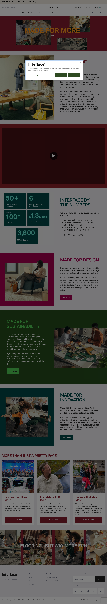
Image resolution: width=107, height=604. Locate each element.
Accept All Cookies (74, 75)
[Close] (80, 62)
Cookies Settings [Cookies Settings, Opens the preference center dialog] (34, 75)
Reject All (61, 75)
